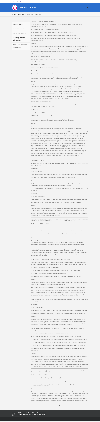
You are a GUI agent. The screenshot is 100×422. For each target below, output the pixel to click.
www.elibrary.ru (57, 405)
